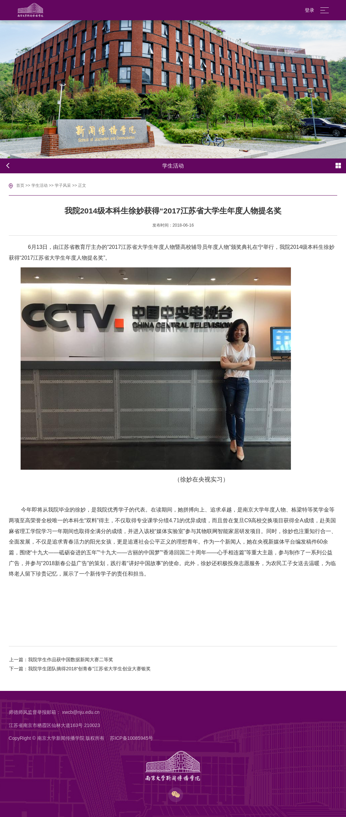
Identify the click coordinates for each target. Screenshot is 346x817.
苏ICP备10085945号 (131, 738)
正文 (82, 185)
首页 (20, 185)
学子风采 (63, 185)
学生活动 (39, 185)
